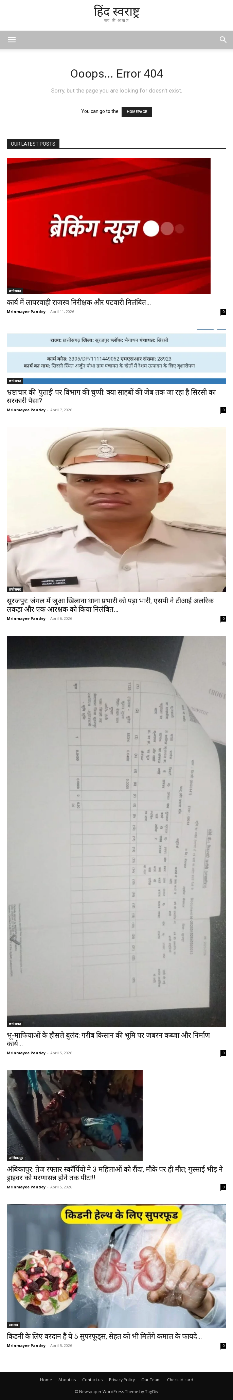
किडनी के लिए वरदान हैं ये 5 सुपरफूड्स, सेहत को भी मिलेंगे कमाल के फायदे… (104, 1336)
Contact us (92, 1380)
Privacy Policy (122, 1380)
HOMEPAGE (137, 112)
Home (46, 1380)
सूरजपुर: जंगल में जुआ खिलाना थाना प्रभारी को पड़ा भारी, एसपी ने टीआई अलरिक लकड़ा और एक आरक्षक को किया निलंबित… (110, 605)
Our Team (151, 1380)
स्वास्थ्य (13, 1324)
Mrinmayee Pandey (26, 311)
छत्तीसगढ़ (15, 291)
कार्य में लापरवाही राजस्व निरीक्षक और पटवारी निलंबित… (79, 302)
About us (67, 1380)
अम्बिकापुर (16, 1157)
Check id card (180, 1380)
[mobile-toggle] (11, 40)
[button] (223, 40)
